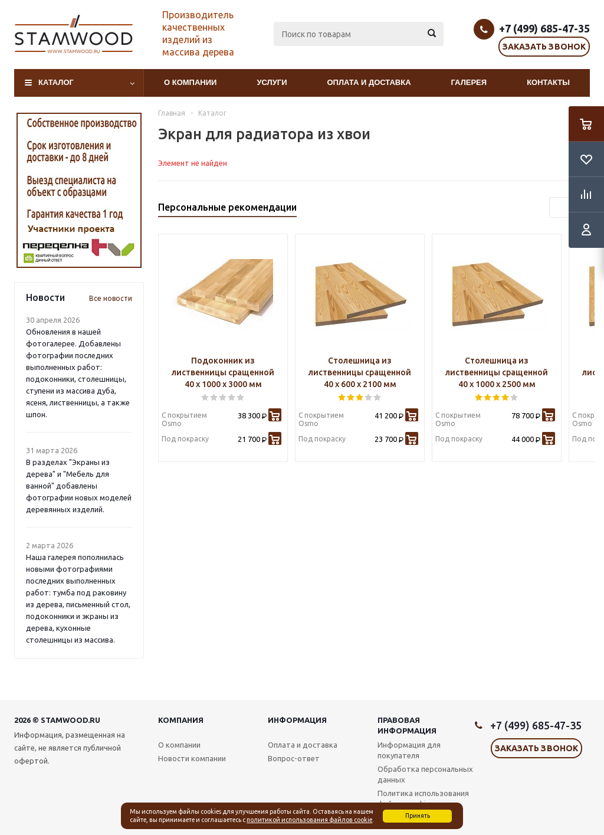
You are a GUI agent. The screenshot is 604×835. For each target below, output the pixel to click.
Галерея (469, 82)
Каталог (56, 82)
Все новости (110, 298)
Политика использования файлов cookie (423, 798)
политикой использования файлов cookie (309, 819)
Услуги (272, 82)
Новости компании (192, 758)
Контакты (548, 82)
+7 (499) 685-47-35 (544, 28)
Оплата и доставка (369, 82)
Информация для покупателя (409, 750)
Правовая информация (407, 725)
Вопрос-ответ (294, 758)
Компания (180, 720)
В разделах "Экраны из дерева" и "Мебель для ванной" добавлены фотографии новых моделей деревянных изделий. (79, 485)
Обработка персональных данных (425, 774)
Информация (297, 720)
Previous (559, 207)
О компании (190, 82)
